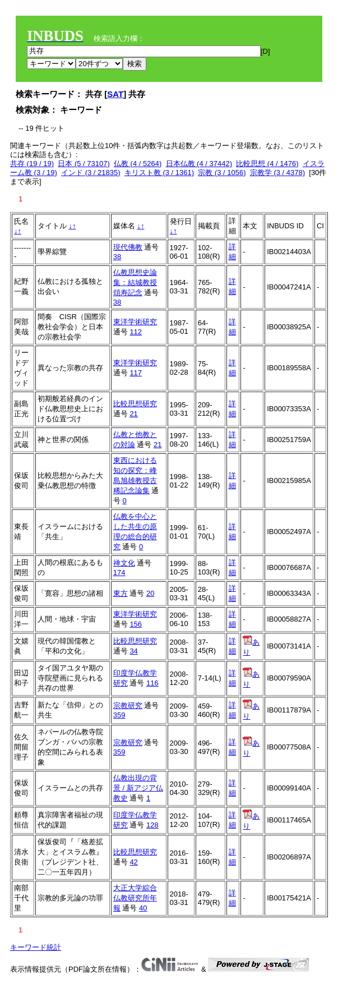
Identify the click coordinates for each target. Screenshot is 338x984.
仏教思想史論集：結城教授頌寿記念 (135, 282)
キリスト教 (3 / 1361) (159, 172)
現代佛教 (127, 247)
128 (152, 825)
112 (135, 332)
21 (133, 414)
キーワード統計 (35, 947)
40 (143, 908)
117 (135, 373)
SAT (115, 94)
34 (133, 651)
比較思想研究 (135, 403)
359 (119, 715)
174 (119, 572)
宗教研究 (127, 705)
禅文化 (124, 563)
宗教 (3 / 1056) (222, 172)
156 (135, 624)
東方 (120, 593)
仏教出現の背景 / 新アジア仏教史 (138, 788)
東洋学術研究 (135, 322)
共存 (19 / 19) (32, 163)
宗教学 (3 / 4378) (277, 172)
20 (150, 593)
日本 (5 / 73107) (84, 163)
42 (133, 862)
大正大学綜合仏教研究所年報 (135, 898)
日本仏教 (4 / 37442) (199, 163)
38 (117, 256)
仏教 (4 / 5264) (137, 163)
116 (152, 683)
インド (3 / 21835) (91, 172)
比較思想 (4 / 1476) (267, 163)
